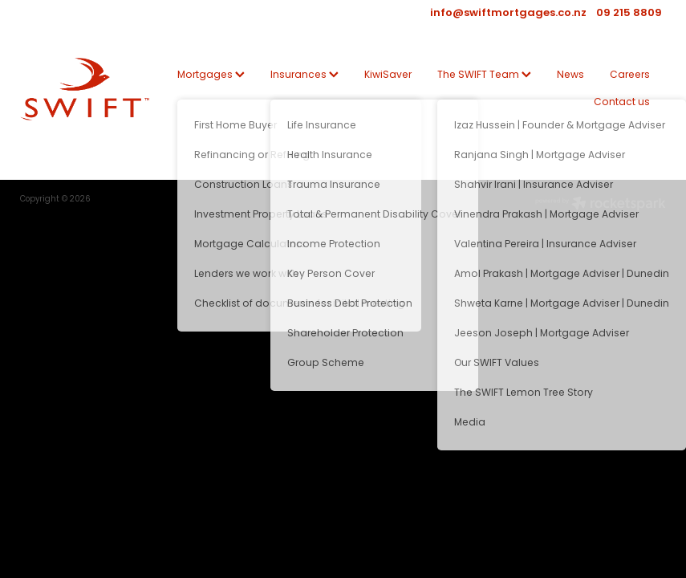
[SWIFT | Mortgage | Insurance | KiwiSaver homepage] (84, 89)
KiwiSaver (388, 75)
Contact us (622, 103)
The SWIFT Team (484, 75)
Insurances (304, 75)
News (570, 75)
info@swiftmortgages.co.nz (508, 13)
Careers (630, 75)
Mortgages (211, 75)
